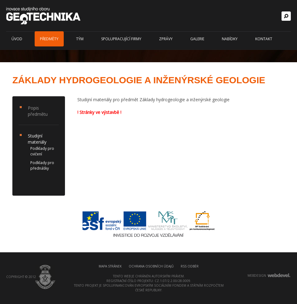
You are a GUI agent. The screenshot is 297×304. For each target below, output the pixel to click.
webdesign (257, 275)
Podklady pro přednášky (42, 165)
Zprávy (166, 38)
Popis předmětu (38, 111)
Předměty (49, 38)
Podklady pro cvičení (42, 151)
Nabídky (230, 38)
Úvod (16, 38)
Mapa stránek (110, 266)
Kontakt (263, 38)
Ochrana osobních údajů (151, 266)
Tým (80, 38)
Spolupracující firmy (121, 38)
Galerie (197, 38)
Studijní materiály (37, 139)
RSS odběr (190, 266)
